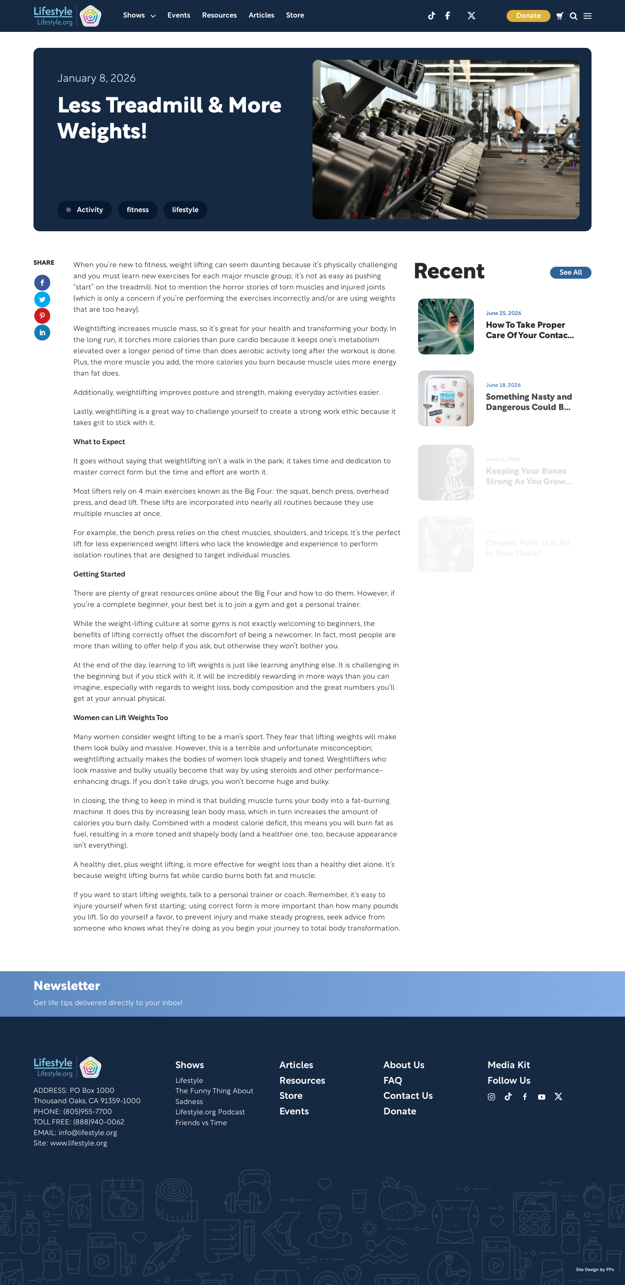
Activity (84, 210)
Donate (528, 16)
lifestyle (185, 210)
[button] (574, 16)
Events (178, 15)
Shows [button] (139, 15)
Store (295, 15)
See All (571, 273)
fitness (138, 210)
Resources (219, 15)
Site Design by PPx (595, 1270)
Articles (261, 15)
